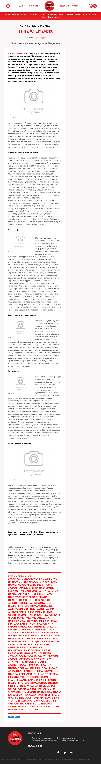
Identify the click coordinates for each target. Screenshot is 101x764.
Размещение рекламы (66, 738)
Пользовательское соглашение (44, 740)
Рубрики (33, 6)
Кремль (50, 17)
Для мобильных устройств (73, 740)
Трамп (94, 14)
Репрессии (33, 14)
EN (91, 6)
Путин (44, 17)
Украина (70, 14)
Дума (57, 17)
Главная (22, 6)
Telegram (17, 716)
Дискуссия (15, 14)
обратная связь (34, 733)
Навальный (86, 14)
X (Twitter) (11, 716)
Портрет (42, 14)
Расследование (51, 14)
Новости (64, 6)
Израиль (78, 14)
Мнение (7, 14)
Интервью (24, 14)
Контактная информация (42, 738)
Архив (75, 6)
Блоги (61, 14)
